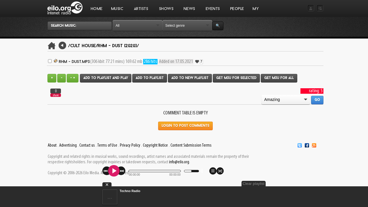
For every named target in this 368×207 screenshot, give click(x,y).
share (56, 95)
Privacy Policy (130, 145)
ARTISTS (141, 12)
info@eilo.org (179, 162)
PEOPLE (237, 9)
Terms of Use (107, 145)
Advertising (68, 145)
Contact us (87, 145)
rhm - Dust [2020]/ (118, 46)
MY (256, 12)
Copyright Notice (155, 145)
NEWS (189, 12)
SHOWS (166, 12)
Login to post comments (185, 126)
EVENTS (212, 12)
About (52, 145)
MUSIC (117, 12)
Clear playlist (310, 183)
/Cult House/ (82, 46)
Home (97, 9)
